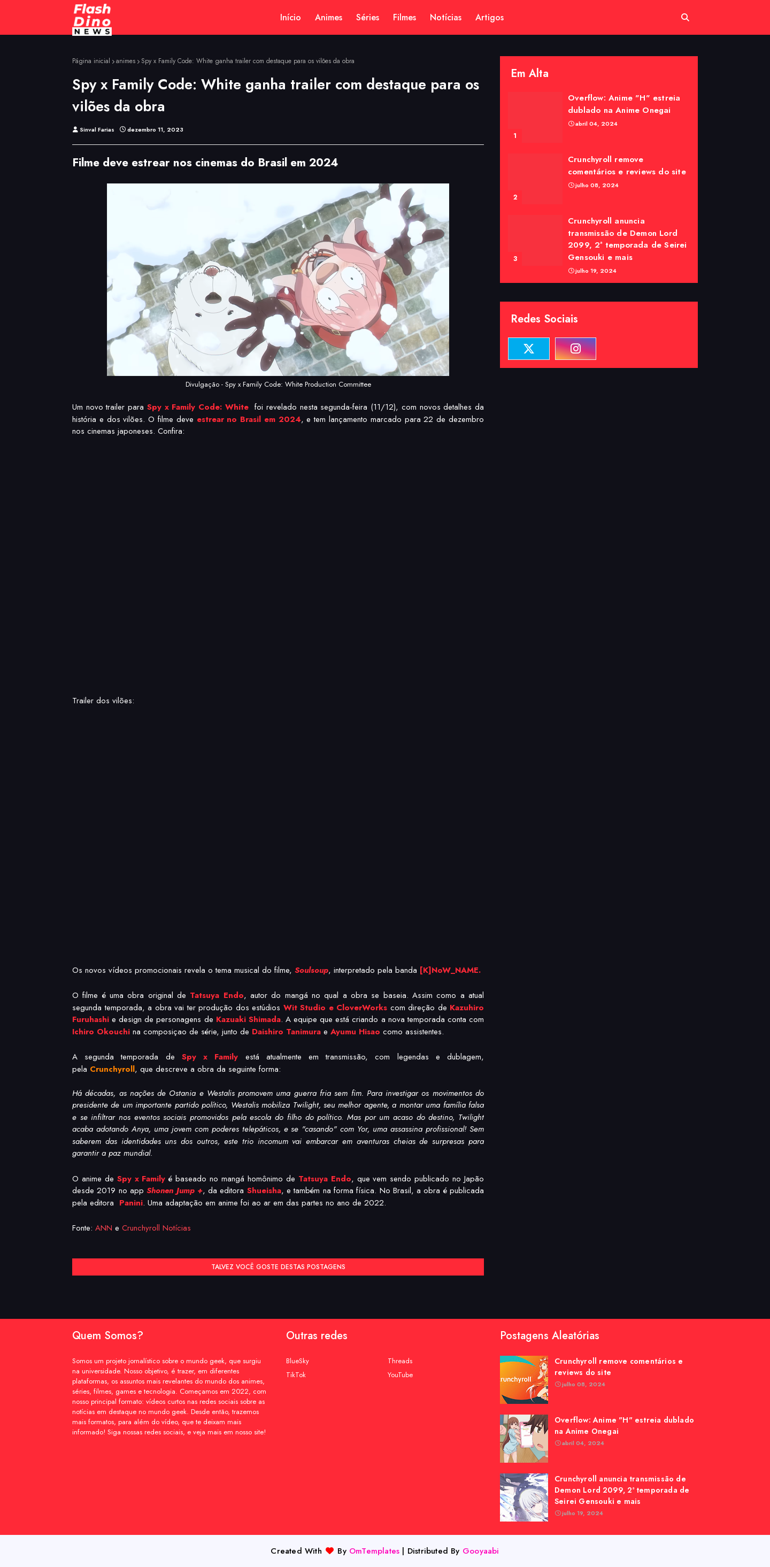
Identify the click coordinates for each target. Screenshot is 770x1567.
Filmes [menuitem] (404, 17)
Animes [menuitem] (328, 17)
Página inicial (91, 61)
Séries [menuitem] (367, 17)
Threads (400, 1361)
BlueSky (297, 1361)
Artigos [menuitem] (489, 17)
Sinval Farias (97, 129)
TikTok (296, 1375)
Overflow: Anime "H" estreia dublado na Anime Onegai (624, 104)
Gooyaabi (481, 1551)
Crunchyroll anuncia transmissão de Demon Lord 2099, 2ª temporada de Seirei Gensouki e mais (627, 239)
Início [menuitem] (290, 17)
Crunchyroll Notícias (156, 1228)
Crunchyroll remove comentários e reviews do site (627, 165)
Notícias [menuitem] (445, 17)
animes (125, 61)
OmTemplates (374, 1551)
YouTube (400, 1375)
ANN (103, 1228)
